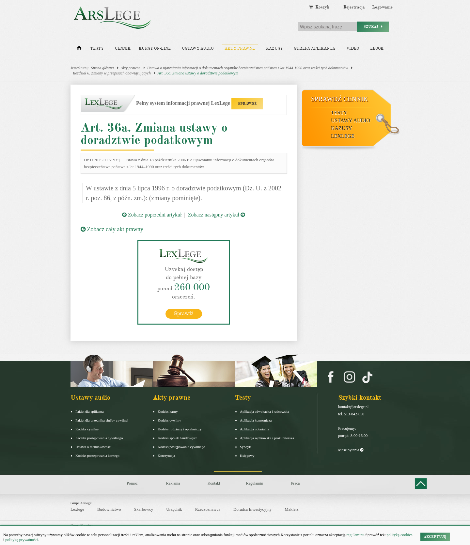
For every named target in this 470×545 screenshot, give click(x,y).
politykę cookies (400, 535)
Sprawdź (183, 313)
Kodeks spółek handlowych (177, 438)
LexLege (342, 136)
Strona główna (102, 68)
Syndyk (245, 447)
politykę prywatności (21, 539)
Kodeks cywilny (87, 429)
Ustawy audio (197, 48)
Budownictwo (109, 509)
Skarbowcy (143, 509)
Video (352, 48)
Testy (97, 48)
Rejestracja (354, 7)
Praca (295, 483)
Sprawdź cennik (339, 99)
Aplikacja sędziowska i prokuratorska (267, 438)
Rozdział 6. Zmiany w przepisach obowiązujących (112, 73)
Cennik (123, 48)
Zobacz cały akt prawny (112, 229)
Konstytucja (166, 455)
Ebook (377, 48)
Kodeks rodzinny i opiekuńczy (180, 429)
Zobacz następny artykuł (216, 214)
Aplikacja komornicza (256, 420)
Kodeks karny (168, 411)
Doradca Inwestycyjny (252, 509)
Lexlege (77, 509)
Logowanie (382, 7)
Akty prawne (240, 48)
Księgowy (247, 455)
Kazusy (274, 48)
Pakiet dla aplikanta (89, 411)
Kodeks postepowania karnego (97, 455)
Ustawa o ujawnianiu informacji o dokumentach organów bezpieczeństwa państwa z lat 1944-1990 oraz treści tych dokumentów (247, 68)
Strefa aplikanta (314, 48)
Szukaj (373, 26)
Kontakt (214, 483)
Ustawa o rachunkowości (93, 447)
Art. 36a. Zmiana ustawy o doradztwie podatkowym (198, 73)
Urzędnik (174, 509)
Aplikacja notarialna (254, 429)
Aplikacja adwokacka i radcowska (264, 411)
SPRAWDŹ (247, 104)
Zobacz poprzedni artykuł (151, 214)
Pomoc (132, 483)
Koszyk (319, 7)
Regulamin (254, 483)
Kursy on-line (155, 48)
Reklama (173, 483)
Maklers (292, 509)
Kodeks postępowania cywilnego (99, 438)
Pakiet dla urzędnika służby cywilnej (101, 420)
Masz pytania (350, 450)
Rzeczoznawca (207, 509)
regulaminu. (356, 535)
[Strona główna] (79, 49)
